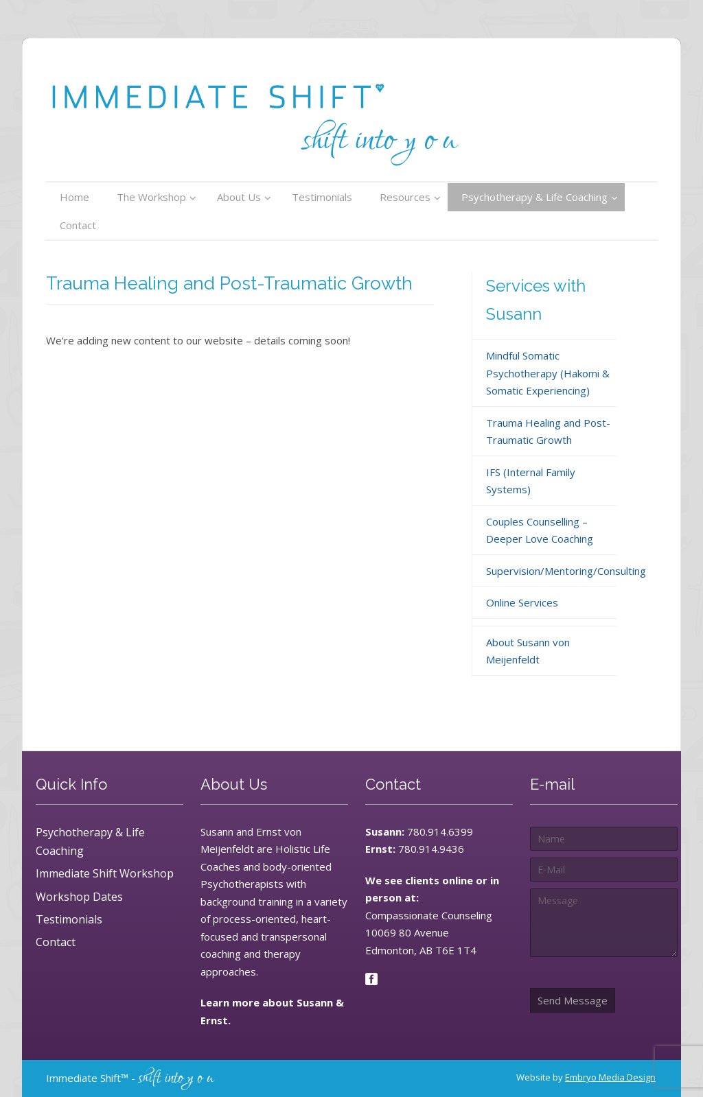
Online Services (522, 602)
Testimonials (69, 919)
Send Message (573, 1000)
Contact (56, 941)
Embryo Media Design (610, 1077)
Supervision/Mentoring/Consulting (566, 571)
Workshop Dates (79, 896)
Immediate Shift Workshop (105, 873)
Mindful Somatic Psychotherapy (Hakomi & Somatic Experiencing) (548, 373)
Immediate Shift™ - (130, 1078)
